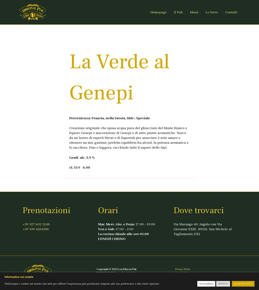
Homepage (158, 12)
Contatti (231, 12)
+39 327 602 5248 (36, 224)
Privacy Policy (182, 269)
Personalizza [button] (206, 283)
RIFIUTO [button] (223, 283)
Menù (194, 12)
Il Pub (178, 12)
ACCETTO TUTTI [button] (243, 283)
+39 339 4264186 (36, 229)
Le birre (212, 12)
